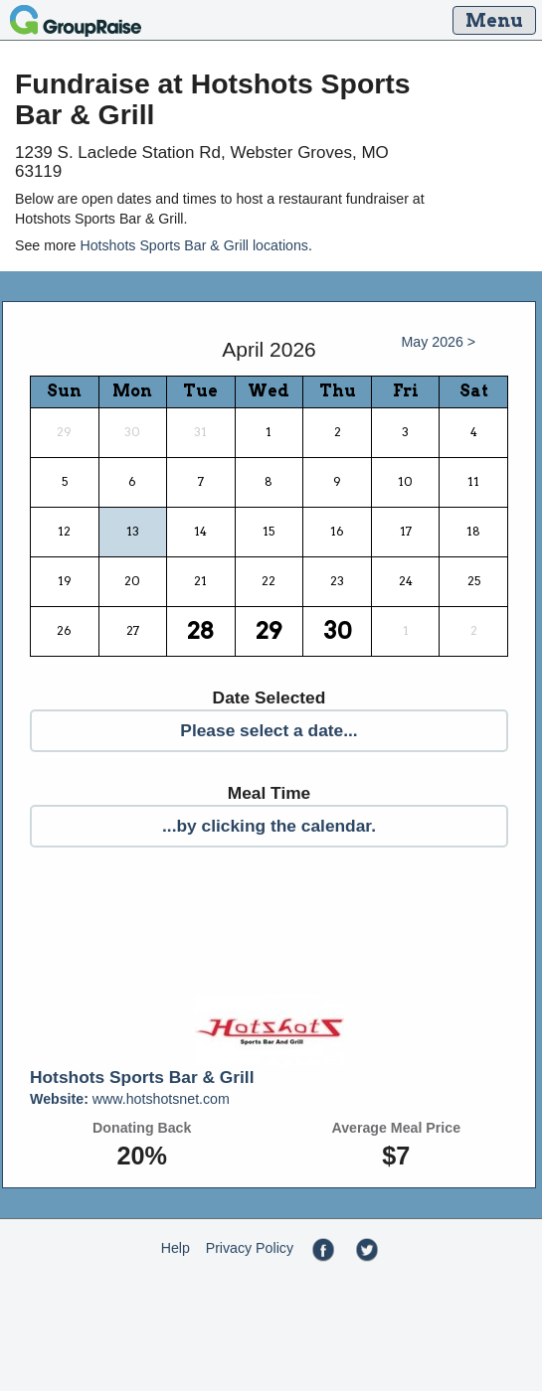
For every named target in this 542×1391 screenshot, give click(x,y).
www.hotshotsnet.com (130, 1099)
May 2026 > (439, 342)
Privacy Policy (249, 1248)
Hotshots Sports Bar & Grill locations (193, 245)
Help (175, 1248)
